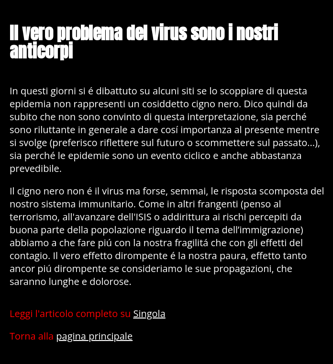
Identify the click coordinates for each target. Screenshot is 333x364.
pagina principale (94, 336)
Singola (149, 313)
